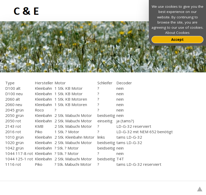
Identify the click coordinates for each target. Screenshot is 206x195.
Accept (177, 39)
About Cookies (177, 32)
